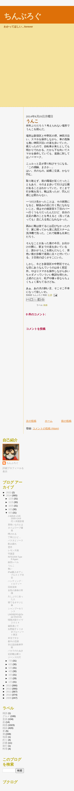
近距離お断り (14, 654)
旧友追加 (12, 587)
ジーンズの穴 (14, 657)
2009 (9, 698)
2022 (9, 492)
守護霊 (11, 553)
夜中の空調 (13, 641)
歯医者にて (13, 626)
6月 (11, 664)
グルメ (6, 716)
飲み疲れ (12, 544)
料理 (5, 748)
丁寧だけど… (14, 537)
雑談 (5, 728)
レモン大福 (13, 550)
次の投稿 (31, 420)
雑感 (45, 305)
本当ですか (13, 638)
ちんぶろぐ (22, 16)
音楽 (5, 719)
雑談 (5, 713)
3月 (11, 675)
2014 (9, 495)
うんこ (11, 565)
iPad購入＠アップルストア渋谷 (16, 575)
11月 (11, 502)
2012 (9, 688)
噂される (12, 534)
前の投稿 (66, 420)
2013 (9, 685)
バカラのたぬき (15, 650)
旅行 (5, 745)
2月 (11, 678)
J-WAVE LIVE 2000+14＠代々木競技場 (16, 518)
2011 (9, 691)
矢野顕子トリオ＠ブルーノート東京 (16, 632)
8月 (11, 512)
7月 (11, 661)
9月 (11, 509)
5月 (11, 668)
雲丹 (10, 547)
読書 (5, 743)
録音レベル (13, 562)
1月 (11, 682)
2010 (9, 694)
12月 (11, 498)
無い (10, 569)
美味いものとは (15, 524)
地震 (5, 737)
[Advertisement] (37, 67)
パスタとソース (15, 540)
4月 (11, 671)
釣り (5, 740)
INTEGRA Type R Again (15, 558)
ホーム (48, 420)
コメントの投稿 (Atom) (46, 428)
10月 (11, 506)
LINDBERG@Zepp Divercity (15, 615)
